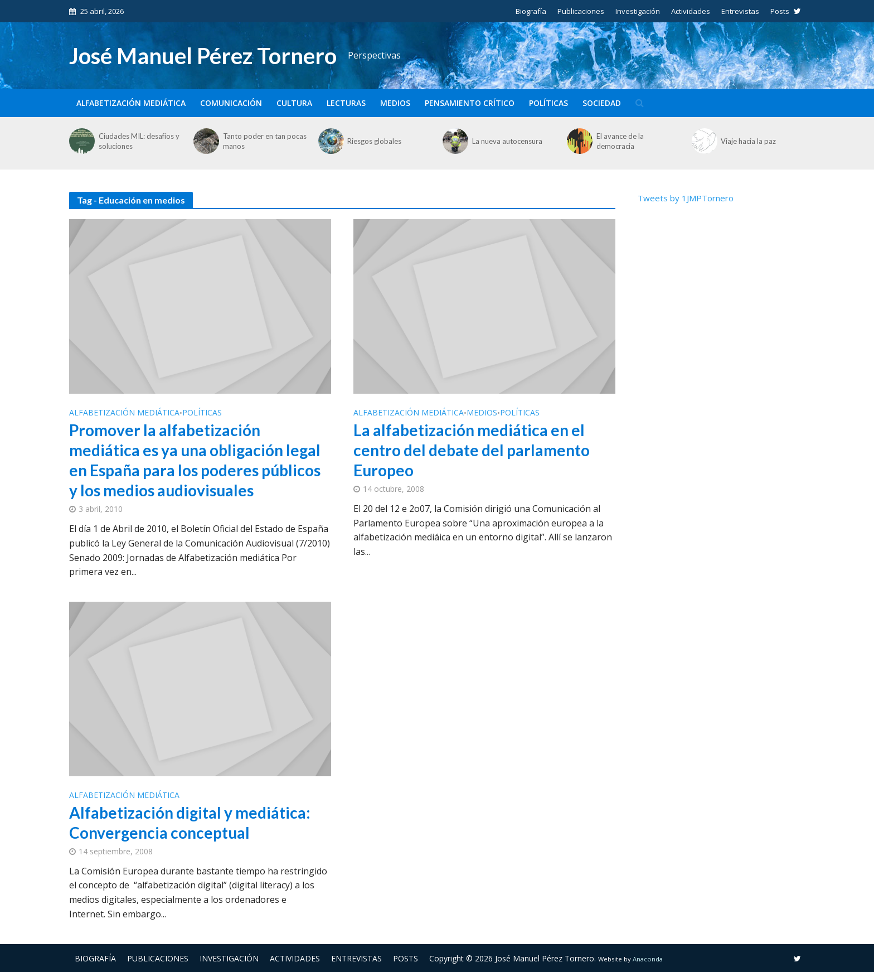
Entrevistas (740, 11)
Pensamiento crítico (469, 103)
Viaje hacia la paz (748, 141)
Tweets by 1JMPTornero (686, 198)
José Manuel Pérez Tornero (203, 55)
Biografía (531, 11)
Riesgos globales (374, 141)
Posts (779, 11)
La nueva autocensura (507, 141)
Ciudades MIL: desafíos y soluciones (139, 141)
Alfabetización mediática (131, 103)
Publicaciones (580, 11)
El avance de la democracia (620, 141)
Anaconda (648, 959)
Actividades (690, 11)
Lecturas (346, 103)
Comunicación (231, 103)
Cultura (294, 103)
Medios (395, 103)
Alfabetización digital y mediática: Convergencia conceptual (189, 822)
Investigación (637, 11)
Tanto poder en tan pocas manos (265, 141)
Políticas (548, 103)
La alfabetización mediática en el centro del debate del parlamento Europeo (471, 450)
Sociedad (601, 103)
